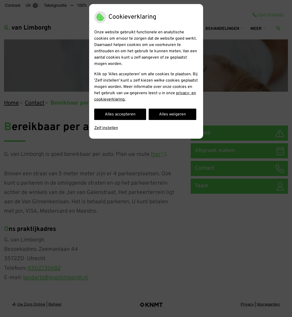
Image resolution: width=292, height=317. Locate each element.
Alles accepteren (120, 114)
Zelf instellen (106, 128)
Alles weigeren (172, 114)
